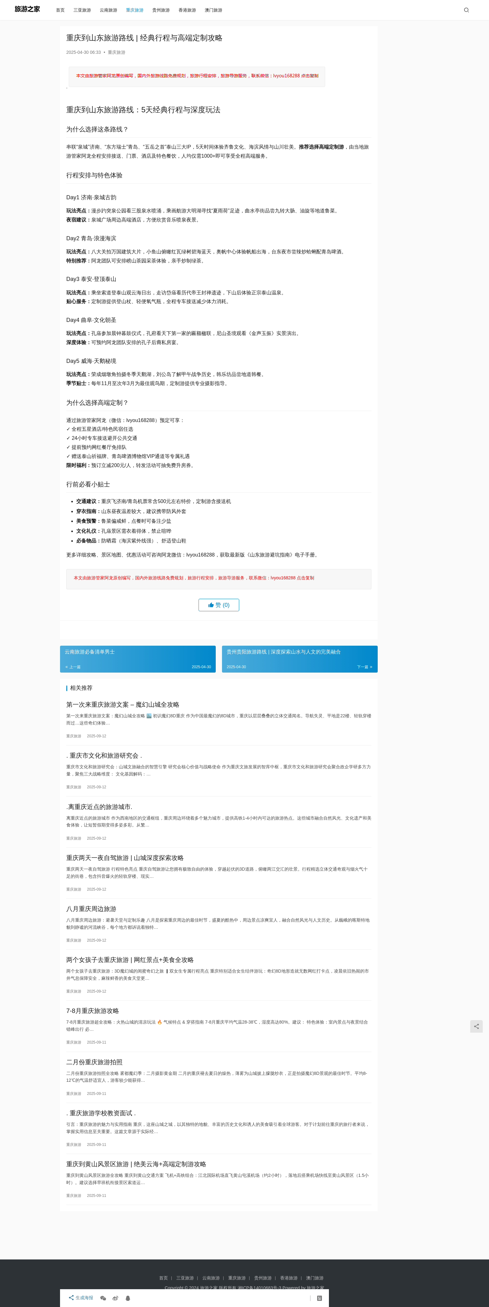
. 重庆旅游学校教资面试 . (101, 1145)
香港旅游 (190, 10)
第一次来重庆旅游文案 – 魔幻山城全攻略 (122, 723)
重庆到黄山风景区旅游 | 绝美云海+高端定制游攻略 (136, 1198)
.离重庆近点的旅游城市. (99, 828)
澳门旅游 (216, 10)
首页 (63, 10)
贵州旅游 (164, 10)
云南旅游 (111, 10)
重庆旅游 (137, 10)
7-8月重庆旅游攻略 (92, 1040)
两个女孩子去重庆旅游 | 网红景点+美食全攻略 (130, 987)
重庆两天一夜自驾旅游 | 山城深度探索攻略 (125, 881)
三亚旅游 (85, 10)
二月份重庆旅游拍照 (94, 1093)
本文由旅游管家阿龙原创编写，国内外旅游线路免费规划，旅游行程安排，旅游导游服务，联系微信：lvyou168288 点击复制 (192, 595)
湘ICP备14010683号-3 (259, 1287)
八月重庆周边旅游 (91, 934)
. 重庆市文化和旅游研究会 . (104, 775)
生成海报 (78, 1298)
